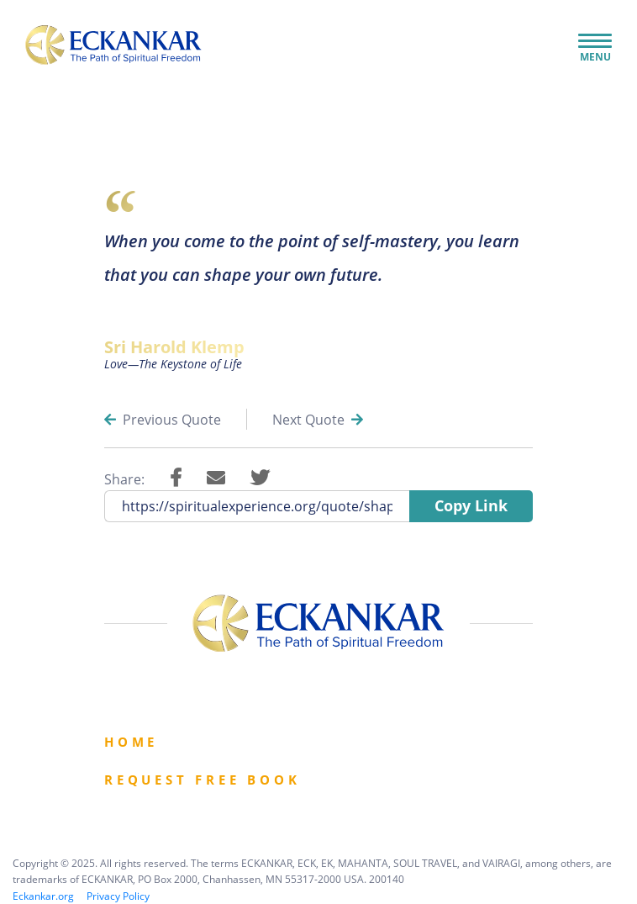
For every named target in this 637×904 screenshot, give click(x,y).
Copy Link (471, 505)
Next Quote (317, 419)
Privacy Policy (118, 896)
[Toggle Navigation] (595, 42)
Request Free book (202, 779)
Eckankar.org (43, 896)
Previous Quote (162, 419)
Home (131, 741)
